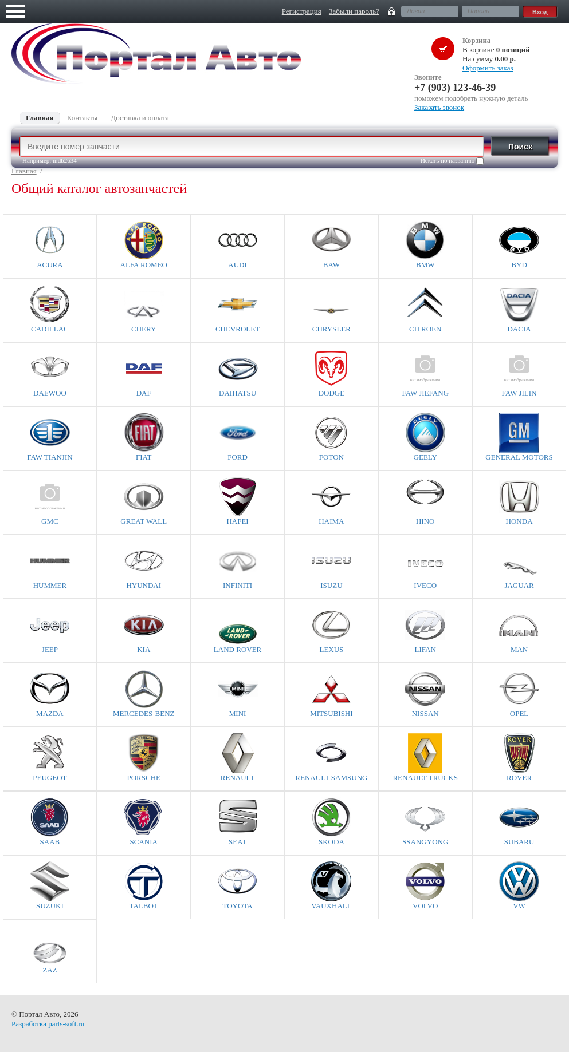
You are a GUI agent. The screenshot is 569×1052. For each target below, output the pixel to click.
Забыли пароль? (354, 11)
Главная (24, 171)
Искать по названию (452, 161)
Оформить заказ (487, 68)
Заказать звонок (439, 107)
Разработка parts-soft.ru (47, 1023)
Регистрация (301, 11)
